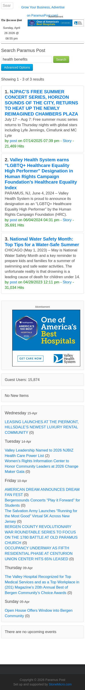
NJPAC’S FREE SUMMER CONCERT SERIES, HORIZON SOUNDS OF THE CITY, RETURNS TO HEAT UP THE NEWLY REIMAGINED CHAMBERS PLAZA (41, 102)
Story (67, 141)
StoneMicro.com (60, 684)
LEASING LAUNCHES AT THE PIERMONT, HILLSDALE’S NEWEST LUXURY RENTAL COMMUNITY (42, 427)
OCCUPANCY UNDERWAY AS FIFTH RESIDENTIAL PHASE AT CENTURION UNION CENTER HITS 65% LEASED (39, 553)
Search (61, 59)
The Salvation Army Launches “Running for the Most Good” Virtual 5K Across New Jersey (41, 516)
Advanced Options (17, 67)
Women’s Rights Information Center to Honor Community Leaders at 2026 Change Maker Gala (41, 466)
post (13, 141)
